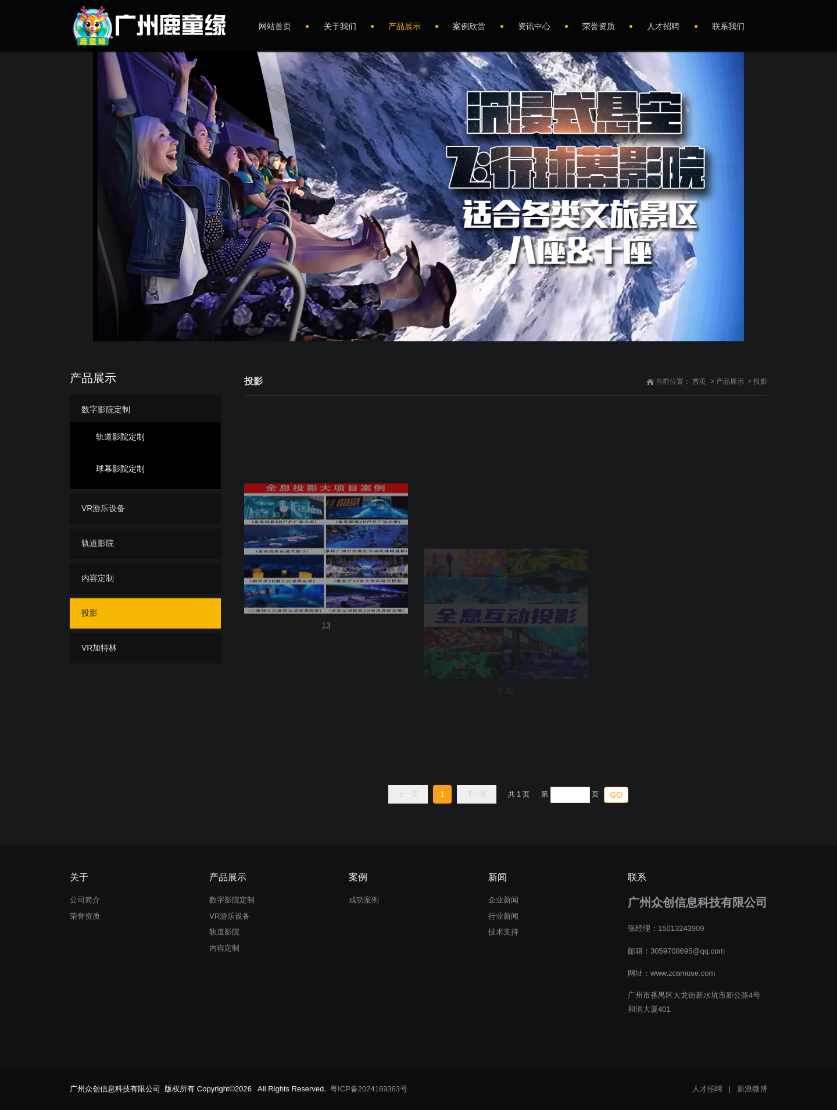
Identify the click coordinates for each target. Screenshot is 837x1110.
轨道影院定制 (120, 436)
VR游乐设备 (103, 508)
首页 (699, 381)
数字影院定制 (105, 409)
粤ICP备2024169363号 (368, 1088)
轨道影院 (97, 543)
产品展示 (730, 381)
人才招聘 (707, 1088)
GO (616, 795)
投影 (760, 381)
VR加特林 (99, 647)
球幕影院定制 (120, 468)
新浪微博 (752, 1088)
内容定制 (97, 578)
